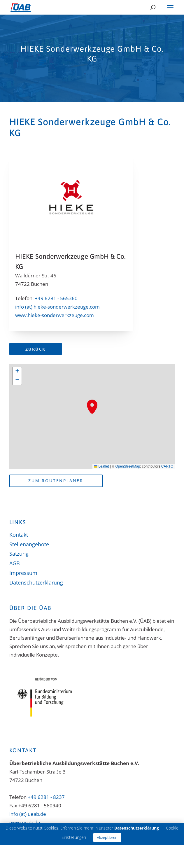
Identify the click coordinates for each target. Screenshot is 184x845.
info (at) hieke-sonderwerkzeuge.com (57, 306)
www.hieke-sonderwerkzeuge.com (54, 315)
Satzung (19, 553)
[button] (92, 406)
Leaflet (101, 466)
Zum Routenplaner (55, 480)
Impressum (23, 572)
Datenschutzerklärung (36, 582)
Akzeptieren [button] (107, 837)
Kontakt (18, 534)
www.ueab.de (24, 822)
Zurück (35, 349)
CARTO (167, 466)
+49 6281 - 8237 (46, 797)
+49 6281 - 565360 (56, 298)
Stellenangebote (29, 544)
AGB (14, 563)
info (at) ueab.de (27, 814)
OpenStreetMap (127, 466)
